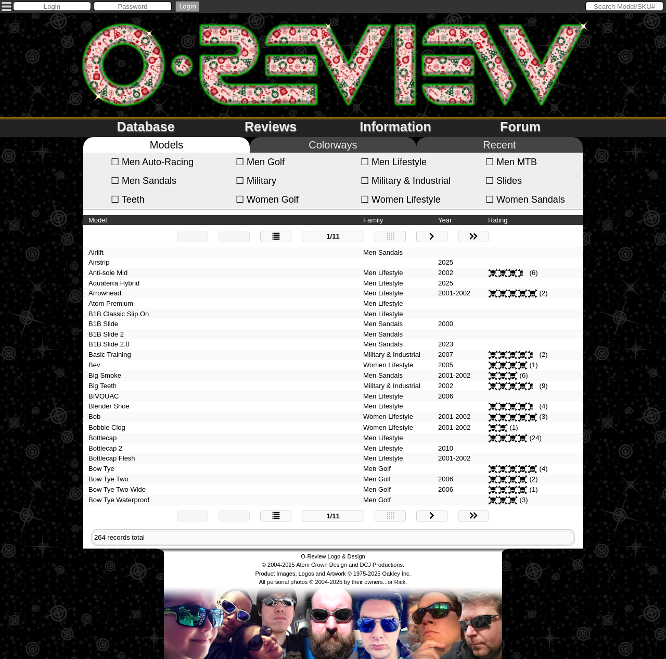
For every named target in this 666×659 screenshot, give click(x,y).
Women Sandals (525, 199)
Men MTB (511, 162)
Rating (498, 220)
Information (395, 126)
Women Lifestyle (401, 199)
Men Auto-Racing (152, 162)
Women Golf (267, 199)
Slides (503, 181)
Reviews (271, 126)
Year (445, 220)
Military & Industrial (406, 181)
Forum (520, 126)
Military (256, 181)
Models (166, 145)
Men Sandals (143, 181)
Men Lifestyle (394, 162)
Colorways (333, 145)
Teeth (128, 199)
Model (97, 220)
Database (145, 126)
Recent (499, 145)
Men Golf (260, 162)
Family (373, 220)
